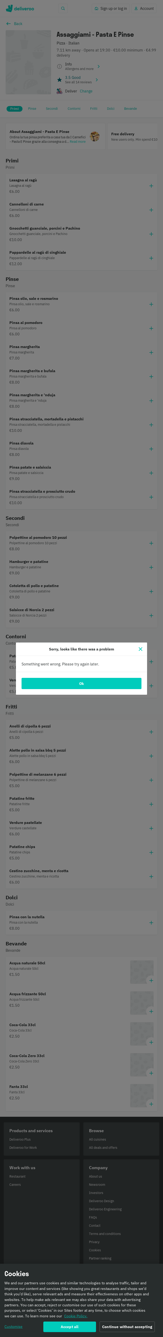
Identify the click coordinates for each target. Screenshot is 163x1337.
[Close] (140, 649)
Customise (13, 1328)
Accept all (70, 1328)
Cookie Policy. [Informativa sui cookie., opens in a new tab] (75, 1317)
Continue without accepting (127, 1328)
